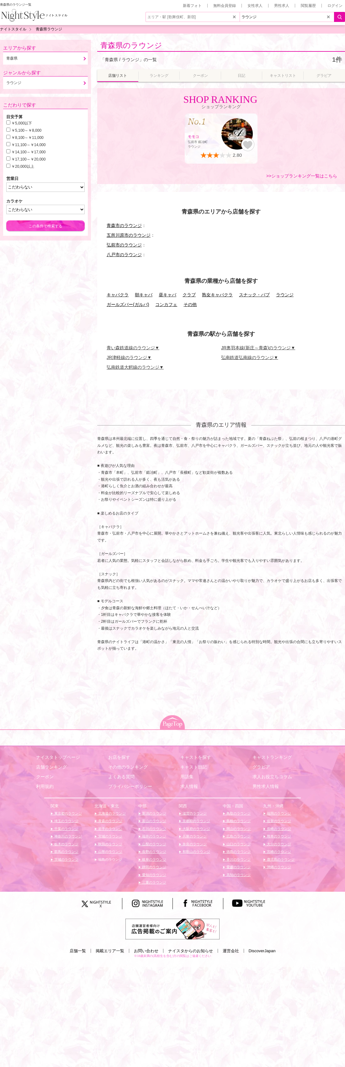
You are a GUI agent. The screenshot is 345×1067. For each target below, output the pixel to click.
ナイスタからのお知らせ (190, 950)
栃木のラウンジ (65, 844)
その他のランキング (128, 766)
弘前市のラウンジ (124, 244)
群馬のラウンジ (65, 851)
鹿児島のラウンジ (280, 859)
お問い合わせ (146, 950)
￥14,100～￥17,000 (28, 152)
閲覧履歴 (308, 5)
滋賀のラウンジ (194, 813)
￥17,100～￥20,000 (28, 159)
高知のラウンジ (238, 875)
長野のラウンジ (153, 851)
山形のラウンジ (109, 851)
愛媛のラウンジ (238, 867)
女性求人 (255, 5)
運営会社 (231, 950)
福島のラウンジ (109, 859)
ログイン (334, 5)
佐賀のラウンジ (278, 821)
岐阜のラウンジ (153, 859)
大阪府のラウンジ (196, 829)
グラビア (261, 766)
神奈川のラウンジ (67, 836)
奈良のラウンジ (194, 844)
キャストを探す (195, 757)
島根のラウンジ (238, 821)
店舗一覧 (78, 950)
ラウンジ (285, 294)
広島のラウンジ (238, 836)
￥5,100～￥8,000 (26, 130)
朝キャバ (143, 294)
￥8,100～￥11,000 (27, 137)
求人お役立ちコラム (272, 776)
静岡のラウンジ (153, 867)
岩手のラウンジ (109, 829)
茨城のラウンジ (65, 859)
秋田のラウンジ (109, 844)
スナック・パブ (254, 294)
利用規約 (45, 786)
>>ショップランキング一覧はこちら (301, 175)
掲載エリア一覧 (110, 950)
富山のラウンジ (153, 821)
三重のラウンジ (153, 882)
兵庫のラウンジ (194, 836)
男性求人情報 (265, 786)
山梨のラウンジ (153, 844)
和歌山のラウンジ (196, 851)
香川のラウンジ (238, 859)
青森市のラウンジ (124, 225)
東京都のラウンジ (67, 813)
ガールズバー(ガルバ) (128, 304)
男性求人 (281, 5)
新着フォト (192, 5)
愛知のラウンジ (153, 875)
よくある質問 (121, 776)
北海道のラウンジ (111, 813)
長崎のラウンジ (278, 829)
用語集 (187, 776)
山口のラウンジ (238, 844)
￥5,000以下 (21, 123)
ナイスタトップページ (58, 757)
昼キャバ (167, 294)
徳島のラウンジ (238, 851)
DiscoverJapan (262, 950)
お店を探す (119, 757)
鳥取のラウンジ (238, 813)
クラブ (189, 294)
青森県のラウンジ (131, 45)
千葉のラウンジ (65, 829)
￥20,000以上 (22, 166)
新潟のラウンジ (153, 813)
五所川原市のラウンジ (129, 235)
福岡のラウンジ (278, 813)
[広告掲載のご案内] (172, 928)
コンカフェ (166, 304)
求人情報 (189, 786)
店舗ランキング (51, 766)
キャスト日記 (193, 766)
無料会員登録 (224, 5)
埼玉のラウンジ (65, 821)
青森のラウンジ (109, 821)
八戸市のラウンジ (124, 254)
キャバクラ (118, 294)
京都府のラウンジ (196, 821)
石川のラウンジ (153, 829)
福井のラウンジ (153, 836)
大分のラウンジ (278, 844)
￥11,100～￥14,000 (28, 145)
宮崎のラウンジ (278, 851)
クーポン (45, 776)
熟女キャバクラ (217, 294)
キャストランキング (272, 757)
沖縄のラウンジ (278, 867)
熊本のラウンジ (278, 836)
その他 (190, 304)
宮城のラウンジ (109, 836)
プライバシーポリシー (130, 786)
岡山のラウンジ (238, 829)
